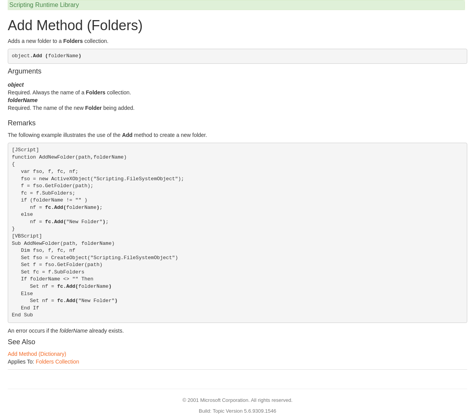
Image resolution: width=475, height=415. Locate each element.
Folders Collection (57, 362)
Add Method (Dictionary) (37, 354)
